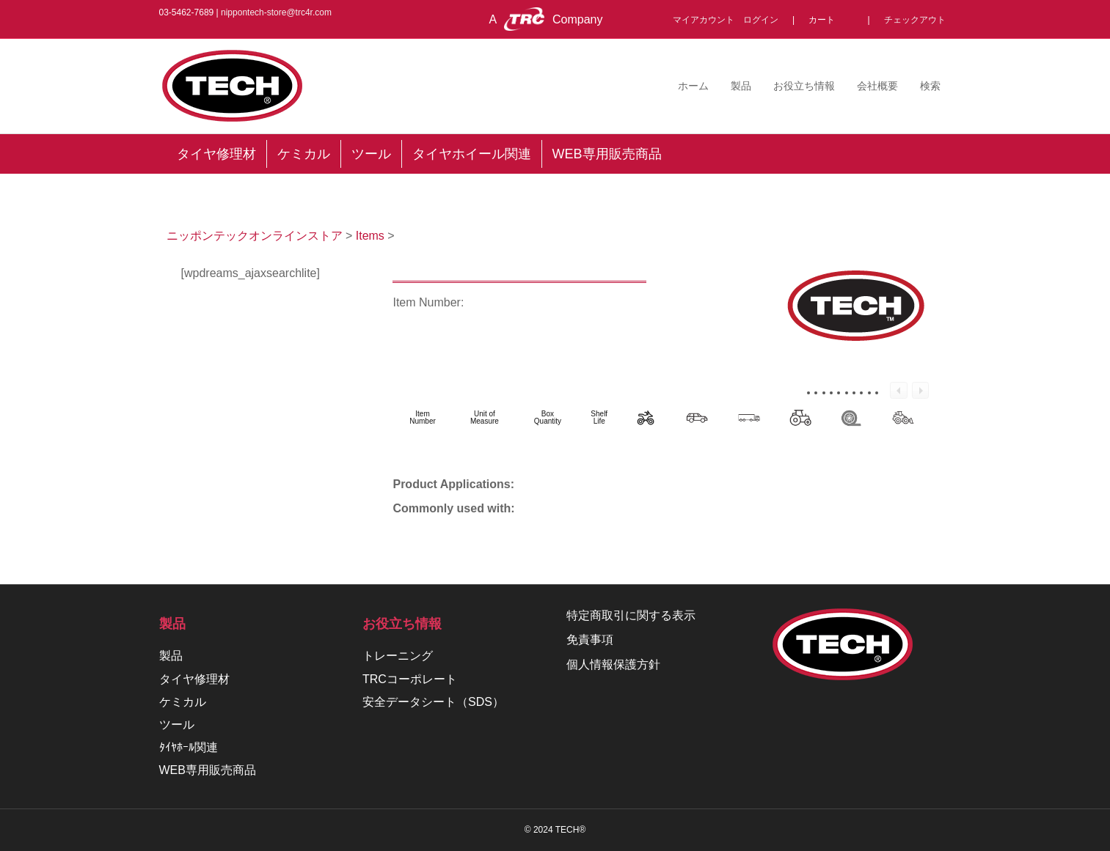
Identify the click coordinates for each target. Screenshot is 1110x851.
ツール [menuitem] (371, 154)
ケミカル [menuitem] (303, 154)
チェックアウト (915, 20)
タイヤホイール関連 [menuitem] (471, 154)
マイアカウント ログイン (730, 20)
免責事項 (589, 639)
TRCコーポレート (409, 679)
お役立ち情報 (804, 86)
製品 (741, 86)
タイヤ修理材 (194, 679)
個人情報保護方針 (613, 664)
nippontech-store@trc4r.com (276, 12)
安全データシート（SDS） (433, 702)
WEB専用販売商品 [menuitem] (607, 154)
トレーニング (397, 655)
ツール (176, 724)
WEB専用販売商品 (207, 770)
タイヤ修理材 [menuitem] (216, 154)
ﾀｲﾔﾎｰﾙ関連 (188, 747)
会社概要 (877, 86)
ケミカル (182, 702)
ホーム (693, 86)
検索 (930, 86)
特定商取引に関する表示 (630, 615)
